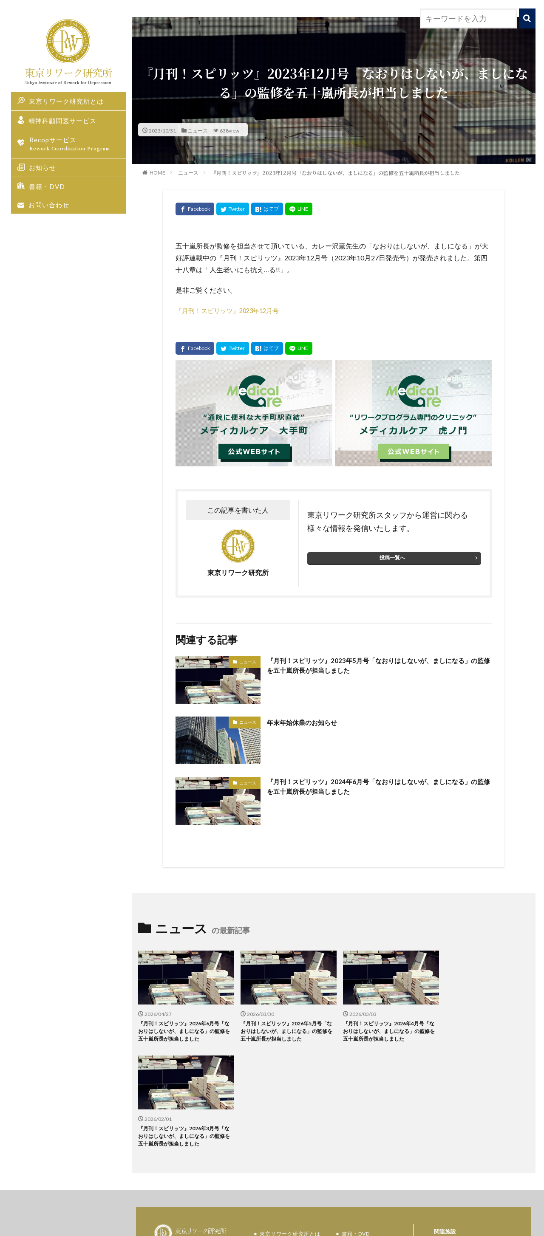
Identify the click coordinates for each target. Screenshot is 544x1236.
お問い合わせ (48, 205)
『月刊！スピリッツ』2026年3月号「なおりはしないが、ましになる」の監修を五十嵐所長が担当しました (482, 1025)
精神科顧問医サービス (62, 120)
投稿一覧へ (390, 553)
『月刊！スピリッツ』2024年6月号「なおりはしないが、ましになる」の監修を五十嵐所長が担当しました (378, 784)
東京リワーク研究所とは (66, 101)
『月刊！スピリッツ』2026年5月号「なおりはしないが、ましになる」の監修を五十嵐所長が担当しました (283, 1025)
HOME (157, 172)
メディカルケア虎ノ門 (469, 1137)
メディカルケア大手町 (469, 1152)
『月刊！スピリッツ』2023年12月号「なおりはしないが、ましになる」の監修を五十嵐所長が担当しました (335, 172)
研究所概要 (357, 1158)
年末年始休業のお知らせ (310, 718)
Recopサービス (74, 144)
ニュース (197, 130)
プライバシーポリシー (371, 1175)
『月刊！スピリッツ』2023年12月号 (232, 310)
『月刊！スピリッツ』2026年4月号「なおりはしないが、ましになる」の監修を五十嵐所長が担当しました (383, 1025)
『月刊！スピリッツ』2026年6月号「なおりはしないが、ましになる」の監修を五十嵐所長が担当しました (184, 1025)
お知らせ (42, 167)
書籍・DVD (47, 186)
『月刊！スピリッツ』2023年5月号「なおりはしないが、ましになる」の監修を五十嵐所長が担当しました (378, 663)
